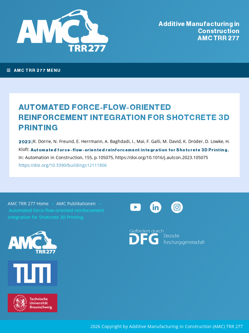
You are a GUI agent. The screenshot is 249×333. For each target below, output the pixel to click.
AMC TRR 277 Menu (33, 70)
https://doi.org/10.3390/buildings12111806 (63, 165)
